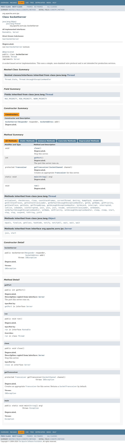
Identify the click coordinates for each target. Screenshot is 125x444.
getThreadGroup (38, 205)
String (42, 177)
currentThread (64, 200)
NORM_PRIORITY (40, 99)
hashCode (38, 223)
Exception (34, 408)
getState (24, 205)
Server (16, 32)
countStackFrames (47, 200)
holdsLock (81, 205)
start (111, 210)
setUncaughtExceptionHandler (78, 210)
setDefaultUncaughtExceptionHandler (22, 210)
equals (8, 223)
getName (95, 203)
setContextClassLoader (77, 208)
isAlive (8, 208)
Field (18, 10)
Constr (25, 10)
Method (32, 10)
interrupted (105, 205)
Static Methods (27, 141)
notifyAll (56, 223)
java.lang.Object (9, 22)
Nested (12, 10)
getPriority (107, 203)
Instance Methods (46, 141)
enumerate (98, 200)
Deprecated (40, 3)
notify (47, 223)
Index (49, 3)
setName (45, 210)
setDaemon (94, 208)
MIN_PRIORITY (25, 99)
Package (13, 3)
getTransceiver (41, 167)
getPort (37, 158)
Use (27, 3)
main (36, 177)
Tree (32, 3)
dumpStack (86, 200)
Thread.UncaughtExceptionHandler (35, 79)
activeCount (10, 200)
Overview (5, 3)
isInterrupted (31, 208)
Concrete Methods (67, 141)
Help (54, 3)
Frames (30, 7)
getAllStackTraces (13, 203)
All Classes (52, 7)
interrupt (92, 205)
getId (87, 203)
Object (52, 218)
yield (39, 212)
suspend (20, 212)
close (36, 148)
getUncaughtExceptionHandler (61, 205)
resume (61, 208)
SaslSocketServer (10, 39)
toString (30, 212)
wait (65, 223)
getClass (27, 223)
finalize (17, 223)
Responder (23, 122)
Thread (14, 57)
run (35, 186)
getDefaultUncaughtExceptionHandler (65, 203)
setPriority (56, 210)
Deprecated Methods (89, 141)
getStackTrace (11, 205)
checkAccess (24, 200)
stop (7, 212)
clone (34, 200)
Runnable (6, 32)
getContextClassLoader (35, 203)
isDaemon (18, 208)
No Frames (38, 7)
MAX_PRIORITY (11, 99)
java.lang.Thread (13, 24)
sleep (96, 210)
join (42, 208)
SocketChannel (56, 167)
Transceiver (21, 167)
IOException (31, 258)
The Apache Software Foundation (30, 441)
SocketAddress (47, 122)
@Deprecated (8, 52)
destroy (76, 200)
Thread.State (11, 79)
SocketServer (11, 122)
